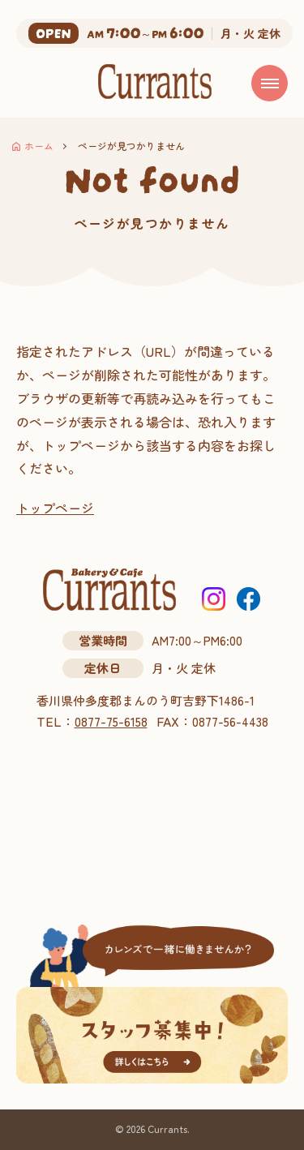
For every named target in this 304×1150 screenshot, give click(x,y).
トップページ (55, 507)
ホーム (39, 145)
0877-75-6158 (111, 721)
